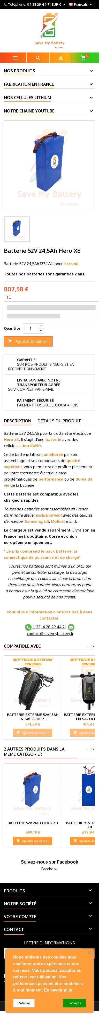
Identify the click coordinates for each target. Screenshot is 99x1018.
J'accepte (74, 1003)
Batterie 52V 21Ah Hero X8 (32, 823)
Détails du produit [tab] (59, 420)
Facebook (49, 869)
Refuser (24, 1003)
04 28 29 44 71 (38, 4)
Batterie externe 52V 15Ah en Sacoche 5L (32, 716)
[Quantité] (30, 328)
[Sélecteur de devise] (59, 4)
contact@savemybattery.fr (50, 633)
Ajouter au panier (27, 341)
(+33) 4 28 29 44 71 (49, 626)
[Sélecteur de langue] (81, 4)
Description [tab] (17, 420)
